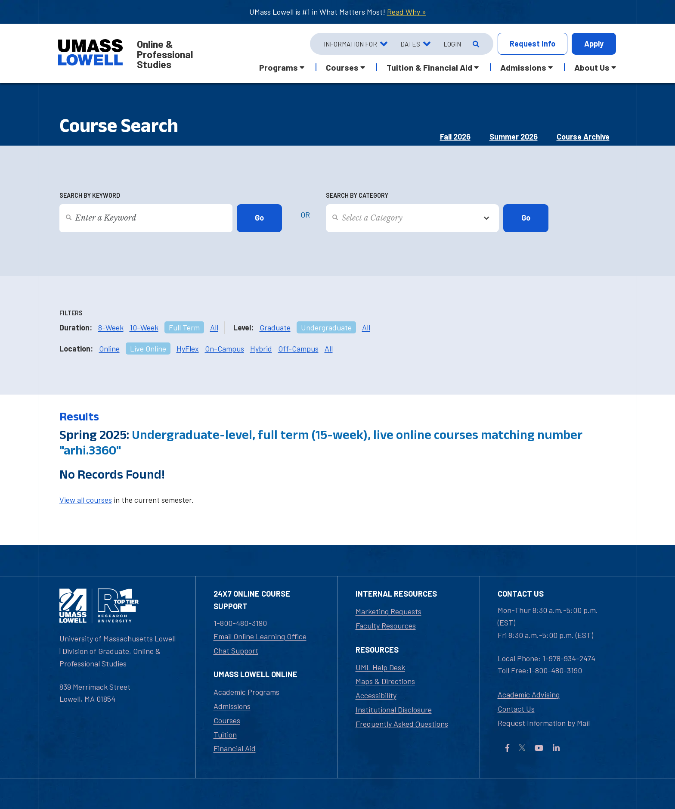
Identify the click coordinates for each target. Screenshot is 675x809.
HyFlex (187, 348)
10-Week (144, 327)
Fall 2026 (455, 136)
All (214, 327)
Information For (350, 44)
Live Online (148, 348)
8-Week (111, 327)
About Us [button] (592, 67)
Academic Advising (529, 694)
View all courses (85, 499)
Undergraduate (326, 327)
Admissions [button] (523, 67)
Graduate (275, 327)
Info (532, 44)
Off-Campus (298, 348)
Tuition (225, 734)
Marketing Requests (388, 611)
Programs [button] (278, 67)
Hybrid (261, 348)
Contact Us (516, 708)
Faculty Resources (386, 625)
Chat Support (236, 650)
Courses (227, 720)
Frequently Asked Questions (402, 723)
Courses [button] (342, 67)
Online (109, 348)
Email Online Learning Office (260, 636)
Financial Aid (235, 748)
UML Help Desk (380, 667)
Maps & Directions (385, 681)
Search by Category (357, 195)
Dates (410, 44)
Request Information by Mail (544, 723)
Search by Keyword (89, 195)
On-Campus (224, 348)
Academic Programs (246, 692)
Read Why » (406, 11)
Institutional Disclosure (394, 709)
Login (452, 44)
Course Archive (583, 136)
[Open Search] (475, 44)
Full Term (184, 327)
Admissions (232, 706)
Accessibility (376, 695)
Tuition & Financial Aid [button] (429, 67)
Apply (594, 43)
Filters (71, 313)
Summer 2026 (513, 136)
